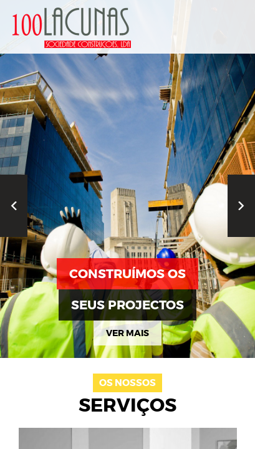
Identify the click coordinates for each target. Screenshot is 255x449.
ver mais (127, 333)
